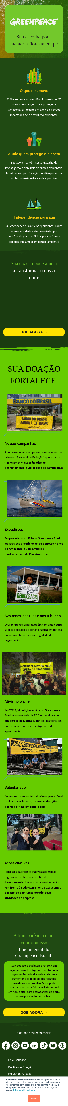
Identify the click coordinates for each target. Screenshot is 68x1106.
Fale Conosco (17, 1060)
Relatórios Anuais (19, 1073)
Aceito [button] (34, 1098)
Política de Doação (20, 1067)
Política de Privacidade (24, 1090)
